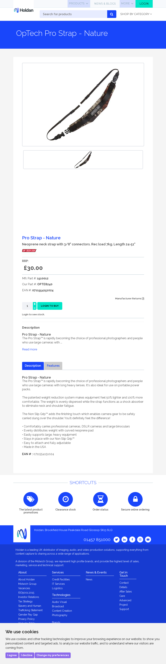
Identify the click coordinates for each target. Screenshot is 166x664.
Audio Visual (59, 602)
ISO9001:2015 (26, 592)
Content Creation (62, 610)
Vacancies (24, 588)
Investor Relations (28, 597)
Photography (59, 615)
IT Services (58, 583)
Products (77, 3)
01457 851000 (97, 539)
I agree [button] (12, 655)
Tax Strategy (25, 601)
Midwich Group (27, 583)
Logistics (57, 588)
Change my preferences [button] (53, 655)
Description (33, 365)
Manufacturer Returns (129, 298)
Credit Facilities (61, 579)
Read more (29, 349)
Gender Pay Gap (28, 614)
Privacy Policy (26, 619)
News (89, 579)
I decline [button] (27, 655)
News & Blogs (105, 3)
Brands (56, 622)
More (125, 3)
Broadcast (58, 606)
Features (53, 365)
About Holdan (26, 579)
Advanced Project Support (125, 605)
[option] (83, 159)
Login (144, 3)
